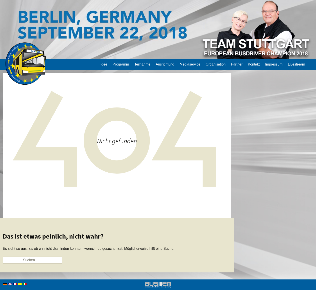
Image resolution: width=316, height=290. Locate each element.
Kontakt (254, 64)
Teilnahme (142, 64)
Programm (121, 64)
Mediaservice (190, 64)
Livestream (296, 64)
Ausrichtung (165, 64)
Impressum (273, 64)
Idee (104, 64)
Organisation (216, 64)
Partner (236, 64)
